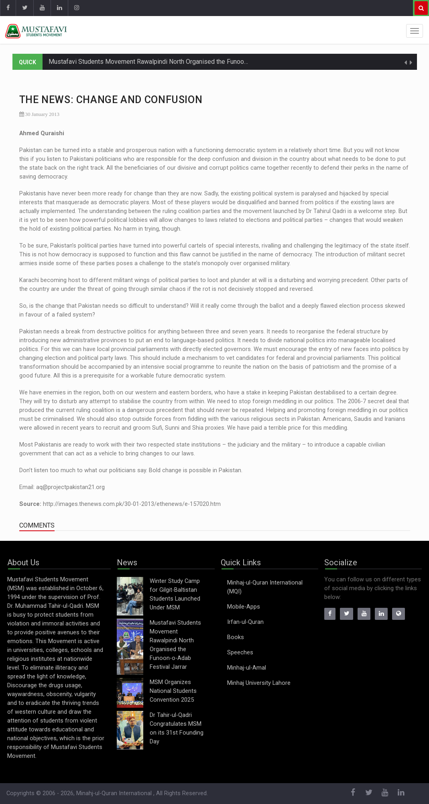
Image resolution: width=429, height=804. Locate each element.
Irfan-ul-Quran (245, 622)
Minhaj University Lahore (259, 683)
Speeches (240, 652)
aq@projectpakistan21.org (70, 487)
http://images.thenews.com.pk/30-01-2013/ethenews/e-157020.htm (132, 504)
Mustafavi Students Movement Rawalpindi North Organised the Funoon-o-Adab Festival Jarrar (180, 61)
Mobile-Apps (243, 606)
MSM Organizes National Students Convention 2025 (173, 691)
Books (235, 637)
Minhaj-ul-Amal (246, 667)
